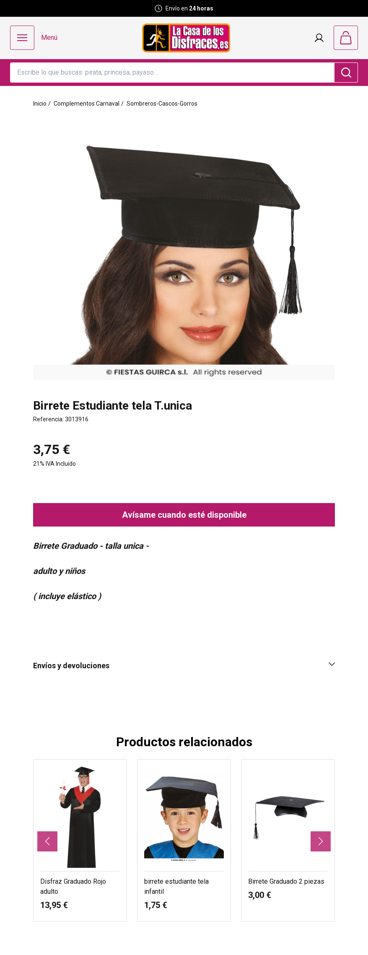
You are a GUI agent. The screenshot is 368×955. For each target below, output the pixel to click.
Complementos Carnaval (86, 103)
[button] (47, 841)
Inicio (40, 103)
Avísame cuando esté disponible (184, 515)
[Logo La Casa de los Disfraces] (186, 37)
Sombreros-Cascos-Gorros (162, 103)
